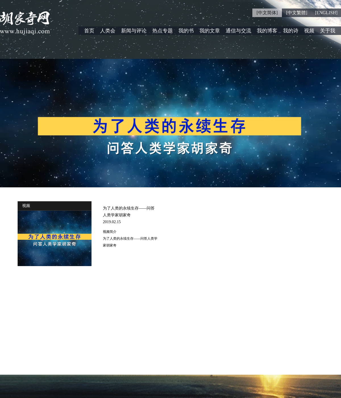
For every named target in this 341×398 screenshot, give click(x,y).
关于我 (327, 31)
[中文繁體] (296, 12)
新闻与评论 (134, 31)
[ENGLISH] (326, 12)
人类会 (107, 31)
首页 (89, 31)
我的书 (186, 31)
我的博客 (267, 31)
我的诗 (290, 31)
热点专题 (162, 31)
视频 (309, 31)
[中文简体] (267, 12)
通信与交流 (238, 31)
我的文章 (209, 31)
